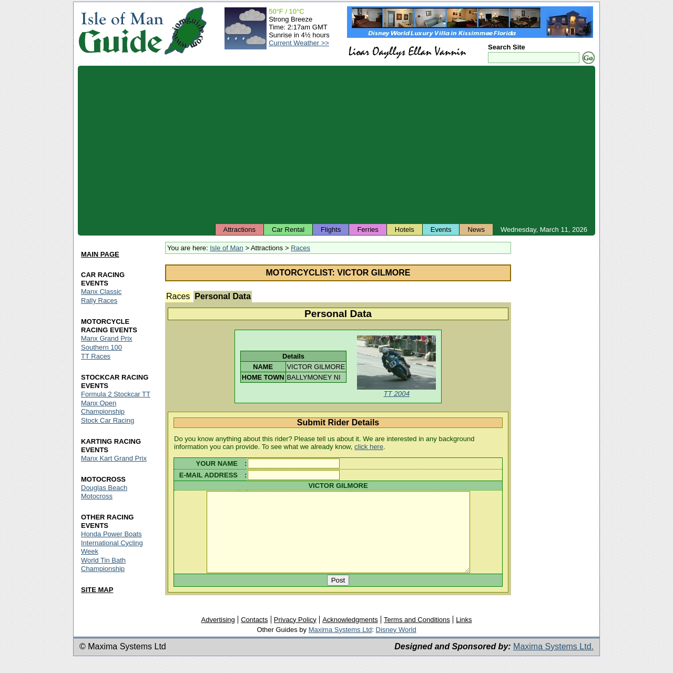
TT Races (95, 356)
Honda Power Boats (111, 534)
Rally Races (99, 300)
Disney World (396, 645)
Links (464, 635)
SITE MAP (97, 590)
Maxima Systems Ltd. (553, 661)
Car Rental (288, 229)
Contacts (254, 635)
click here (368, 447)
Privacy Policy (295, 635)
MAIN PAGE (100, 254)
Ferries (367, 229)
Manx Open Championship (103, 407)
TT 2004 (396, 393)
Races (300, 248)
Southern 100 (101, 347)
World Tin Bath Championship (103, 564)
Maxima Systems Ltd (340, 645)
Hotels (404, 229)
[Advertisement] (336, 144)
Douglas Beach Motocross (104, 492)
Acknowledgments (350, 635)
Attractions (239, 229)
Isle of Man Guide (121, 31)
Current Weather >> (299, 43)
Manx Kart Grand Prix (114, 458)
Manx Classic (101, 291)
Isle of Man (226, 248)
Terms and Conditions (417, 635)
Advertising (217, 635)
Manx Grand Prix (106, 338)
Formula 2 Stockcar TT (115, 394)
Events (441, 229)
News (476, 229)
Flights (331, 229)
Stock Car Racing (107, 420)
